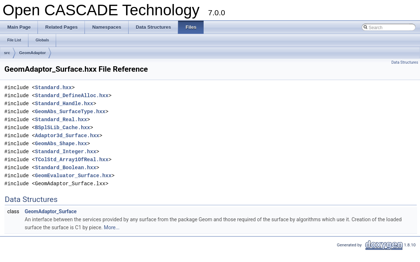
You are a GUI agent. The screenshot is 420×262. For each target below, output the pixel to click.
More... (111, 227)
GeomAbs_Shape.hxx (61, 143)
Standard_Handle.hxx (64, 103)
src (7, 53)
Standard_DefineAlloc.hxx (72, 95)
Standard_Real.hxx (61, 119)
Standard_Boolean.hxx (65, 167)
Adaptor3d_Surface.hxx (67, 135)
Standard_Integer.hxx (65, 151)
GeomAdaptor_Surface (51, 211)
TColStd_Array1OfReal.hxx (72, 159)
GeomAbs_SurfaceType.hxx (70, 111)
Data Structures (404, 62)
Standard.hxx (53, 87)
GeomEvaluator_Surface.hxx (73, 175)
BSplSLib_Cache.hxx (62, 127)
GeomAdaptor (32, 53)
